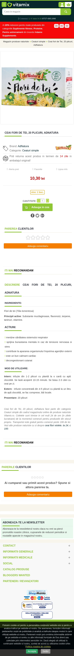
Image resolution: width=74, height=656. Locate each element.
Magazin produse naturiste (16, 41)
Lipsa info (62, 169)
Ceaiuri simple (38, 41)
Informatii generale (18, 551)
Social (8, 563)
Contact (9, 545)
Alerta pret (14, 169)
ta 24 (65, 425)
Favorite (38, 169)
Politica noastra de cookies (38, 646)
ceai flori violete (53, 425)
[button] (61, 5)
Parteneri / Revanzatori (21, 581)
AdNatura (23, 146)
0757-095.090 (49, 18)
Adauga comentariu (37, 246)
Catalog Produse (16, 569)
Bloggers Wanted (16, 575)
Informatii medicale (17, 557)
